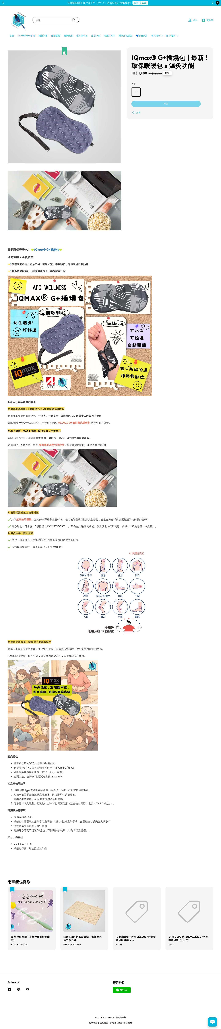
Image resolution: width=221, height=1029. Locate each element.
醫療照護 (68, 35)
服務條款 (93, 1022)
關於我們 (170, 35)
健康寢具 (55, 35)
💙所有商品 (142, 35)
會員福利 (155, 35)
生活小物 (95, 35)
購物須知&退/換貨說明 (121, 1022)
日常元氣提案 (125, 35)
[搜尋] (74, 20)
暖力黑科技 (82, 35)
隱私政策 (104, 1022)
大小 (134, 83)
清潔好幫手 (109, 35)
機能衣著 (43, 35)
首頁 (12, 35)
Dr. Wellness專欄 (26, 35)
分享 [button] (136, 112)
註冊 (123, 2)
